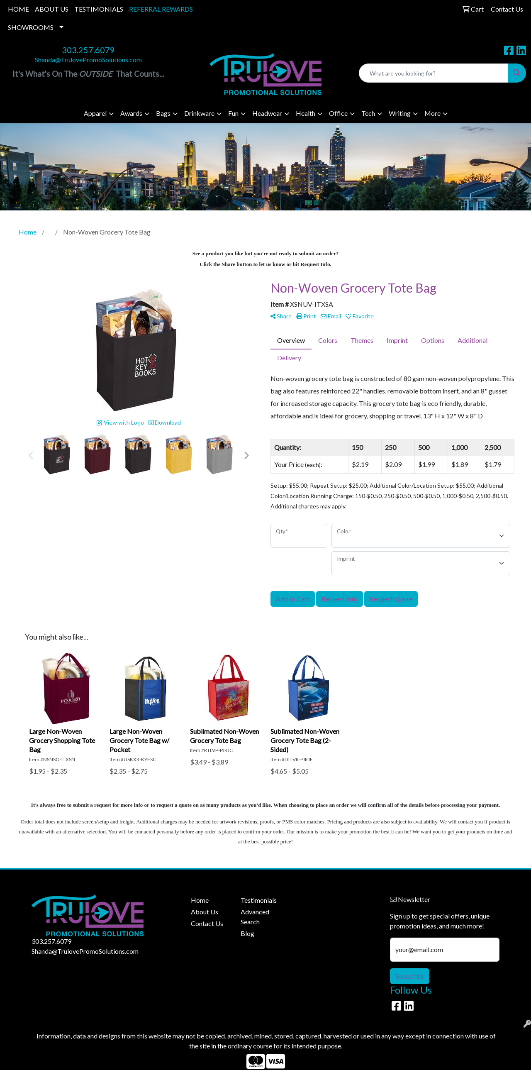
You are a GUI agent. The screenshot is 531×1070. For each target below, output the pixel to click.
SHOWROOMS (31, 27)
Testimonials (259, 900)
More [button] (432, 113)
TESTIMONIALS (98, 9)
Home (200, 900)
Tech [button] (368, 113)
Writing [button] (400, 113)
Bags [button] (163, 113)
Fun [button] (233, 113)
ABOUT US (51, 9)
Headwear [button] (267, 113)
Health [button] (305, 113)
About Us (204, 912)
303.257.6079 (88, 50)
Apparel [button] (95, 113)
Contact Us (207, 923)
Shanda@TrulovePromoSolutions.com (88, 60)
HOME (18, 9)
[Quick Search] (434, 73)
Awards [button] (131, 113)
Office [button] (338, 113)
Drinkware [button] (199, 113)
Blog (247, 933)
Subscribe (409, 976)
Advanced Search (255, 917)
